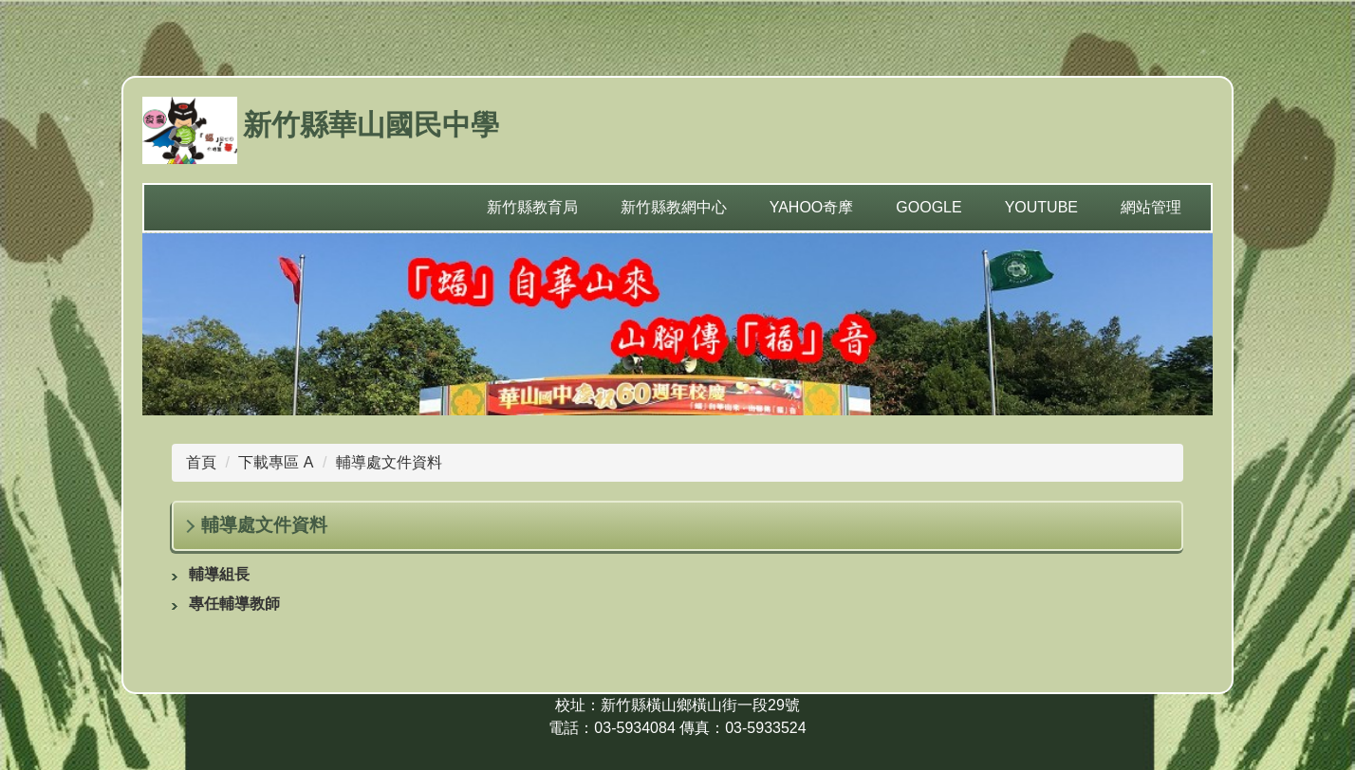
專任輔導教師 (234, 604)
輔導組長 (219, 574)
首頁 (201, 462)
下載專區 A (275, 462)
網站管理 (1151, 207)
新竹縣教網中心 (674, 207)
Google (928, 207)
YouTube (1041, 207)
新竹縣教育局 (532, 207)
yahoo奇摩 (812, 207)
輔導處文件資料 (389, 462)
